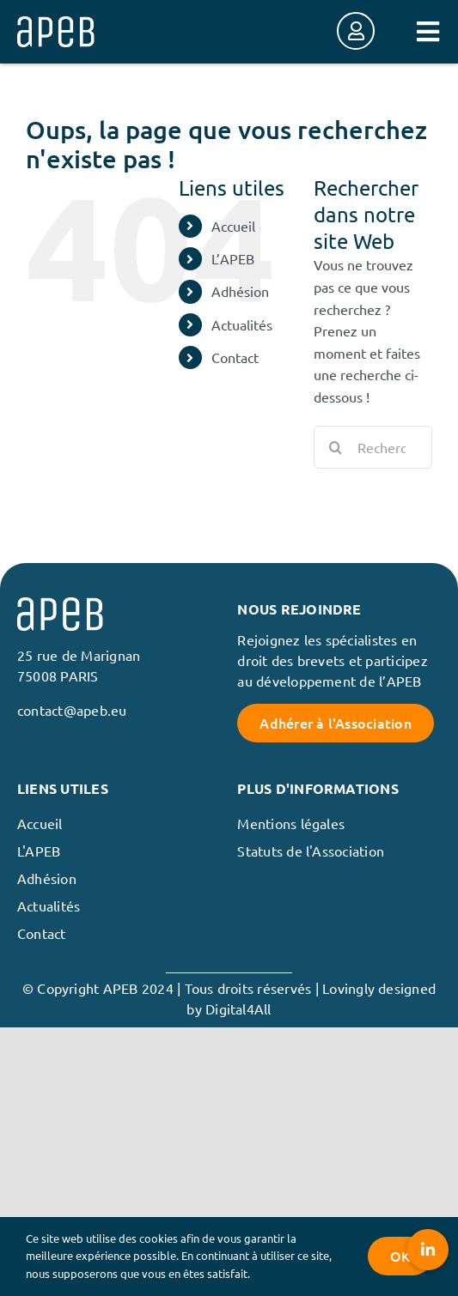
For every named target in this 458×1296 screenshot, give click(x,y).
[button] (428, 1249)
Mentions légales (291, 823)
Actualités (241, 324)
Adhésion (240, 291)
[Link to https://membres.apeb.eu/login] (356, 31)
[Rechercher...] (373, 447)
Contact (235, 357)
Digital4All (238, 1008)
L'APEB (38, 850)
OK (400, 1255)
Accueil (233, 225)
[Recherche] (335, 447)
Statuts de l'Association (310, 850)
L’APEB (232, 258)
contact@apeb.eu (72, 709)
